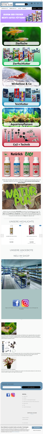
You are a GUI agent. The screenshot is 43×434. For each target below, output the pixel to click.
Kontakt (34, 8)
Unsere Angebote (21, 250)
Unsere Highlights (21, 221)
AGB (24, 405)
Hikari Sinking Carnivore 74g (32, 236)
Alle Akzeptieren (37, 427)
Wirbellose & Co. (13, 8)
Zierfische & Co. (4, 8)
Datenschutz (25, 403)
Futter (19, 8)
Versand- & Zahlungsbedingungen (29, 399)
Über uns (40, 8)
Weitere (24, 8)
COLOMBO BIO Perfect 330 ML (11, 236)
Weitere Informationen (37, 430)
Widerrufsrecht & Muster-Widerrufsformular (31, 401)
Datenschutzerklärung (15, 431)
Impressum (25, 396)
